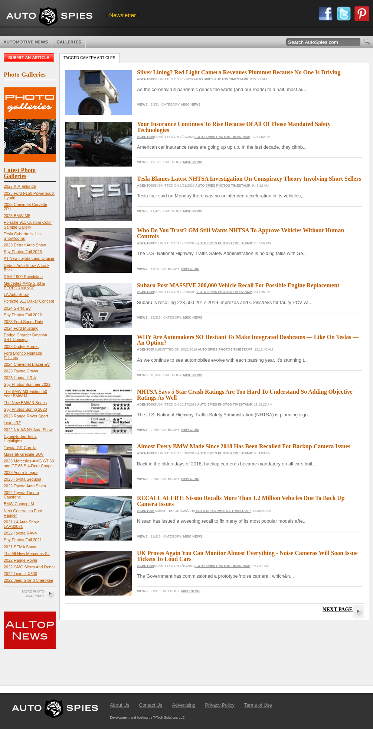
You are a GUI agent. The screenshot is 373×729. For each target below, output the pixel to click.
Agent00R (145, 349)
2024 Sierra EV (17, 308)
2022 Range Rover (20, 560)
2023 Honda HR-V (20, 377)
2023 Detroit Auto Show (25, 245)
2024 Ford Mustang (21, 328)
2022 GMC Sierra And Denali (29, 567)
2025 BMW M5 (17, 215)
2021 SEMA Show (20, 547)
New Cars (190, 269)
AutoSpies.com (49, 17)
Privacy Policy (220, 705)
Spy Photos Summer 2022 (27, 384)
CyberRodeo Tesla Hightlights (20, 438)
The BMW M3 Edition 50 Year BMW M (25, 393)
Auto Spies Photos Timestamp (220, 79)
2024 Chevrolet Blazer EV (27, 364)
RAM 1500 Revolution (23, 276)
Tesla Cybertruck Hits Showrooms (23, 236)
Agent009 (145, 79)
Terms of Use (258, 705)
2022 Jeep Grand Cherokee (28, 580)
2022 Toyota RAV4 (20, 533)
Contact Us (150, 705)
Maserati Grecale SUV (23, 454)
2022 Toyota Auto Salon (25, 486)
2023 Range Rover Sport (26, 416)
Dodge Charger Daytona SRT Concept (25, 337)
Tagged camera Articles (89, 58)
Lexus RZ (12, 422)
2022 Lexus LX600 (20, 573)
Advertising (184, 705)
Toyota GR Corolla (20, 447)
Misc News (190, 104)
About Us (119, 705)
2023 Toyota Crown (21, 371)
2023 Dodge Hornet (21, 346)
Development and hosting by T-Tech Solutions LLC (147, 717)
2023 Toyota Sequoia (22, 479)
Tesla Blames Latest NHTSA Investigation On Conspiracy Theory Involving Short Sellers (249, 178)
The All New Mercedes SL (27, 553)
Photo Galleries (69, 42)
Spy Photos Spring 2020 (25, 409)
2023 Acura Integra (20, 472)
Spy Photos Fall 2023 (23, 251)
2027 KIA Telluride (20, 186)
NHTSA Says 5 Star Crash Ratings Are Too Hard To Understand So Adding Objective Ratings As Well (245, 394)
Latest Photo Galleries (20, 173)
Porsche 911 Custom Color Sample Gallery (28, 224)
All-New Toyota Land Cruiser (29, 258)
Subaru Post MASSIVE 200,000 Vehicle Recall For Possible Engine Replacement (238, 285)
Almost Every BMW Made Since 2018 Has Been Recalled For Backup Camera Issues (243, 446)
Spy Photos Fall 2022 (23, 315)
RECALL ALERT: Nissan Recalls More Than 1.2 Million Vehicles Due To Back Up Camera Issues (241, 501)
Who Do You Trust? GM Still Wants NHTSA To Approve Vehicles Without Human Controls (240, 233)
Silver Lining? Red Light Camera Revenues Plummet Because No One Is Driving (238, 72)
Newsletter (122, 15)
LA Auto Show (16, 294)
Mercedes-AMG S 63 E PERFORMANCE (24, 285)
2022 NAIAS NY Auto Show (28, 430)
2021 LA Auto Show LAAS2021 (21, 524)
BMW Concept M (19, 503)
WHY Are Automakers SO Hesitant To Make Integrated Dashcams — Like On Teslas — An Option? (248, 340)
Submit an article (30, 57)
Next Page (338, 609)
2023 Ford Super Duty (23, 321)
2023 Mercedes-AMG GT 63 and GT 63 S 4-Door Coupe (29, 463)
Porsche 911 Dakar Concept (29, 301)
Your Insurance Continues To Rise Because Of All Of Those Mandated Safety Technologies (234, 127)
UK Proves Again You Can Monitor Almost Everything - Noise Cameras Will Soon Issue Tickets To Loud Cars (247, 556)
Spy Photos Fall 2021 (23, 540)
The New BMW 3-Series (25, 402)
